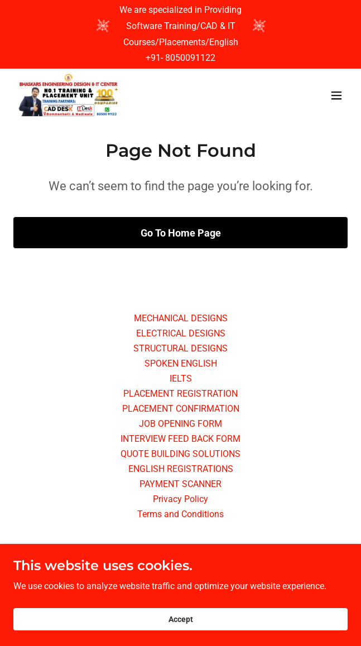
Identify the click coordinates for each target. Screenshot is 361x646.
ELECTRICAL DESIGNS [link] (180, 333)
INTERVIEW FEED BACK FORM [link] (180, 438)
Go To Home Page (181, 233)
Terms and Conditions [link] (180, 514)
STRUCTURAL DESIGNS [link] (180, 348)
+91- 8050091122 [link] (180, 57)
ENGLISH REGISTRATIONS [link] (180, 469)
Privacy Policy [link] (180, 499)
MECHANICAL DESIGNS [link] (181, 318)
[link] (68, 95)
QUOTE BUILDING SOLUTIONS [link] (180, 454)
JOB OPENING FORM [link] (180, 423)
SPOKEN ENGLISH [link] (181, 363)
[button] (336, 95)
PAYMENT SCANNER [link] (180, 484)
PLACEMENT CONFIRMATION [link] (180, 408)
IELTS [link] (181, 378)
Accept (181, 634)
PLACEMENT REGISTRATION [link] (180, 393)
